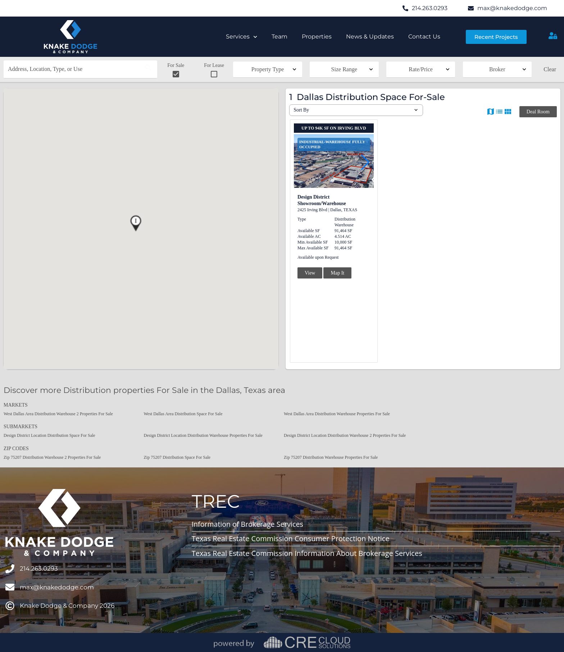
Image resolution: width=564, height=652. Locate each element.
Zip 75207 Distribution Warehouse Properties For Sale (331, 457)
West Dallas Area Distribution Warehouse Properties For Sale (337, 413)
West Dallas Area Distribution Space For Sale (183, 413)
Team (279, 36)
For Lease (214, 70)
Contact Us (424, 36)
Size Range (344, 69)
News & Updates (370, 36)
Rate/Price (421, 69)
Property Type (267, 69)
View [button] (310, 273)
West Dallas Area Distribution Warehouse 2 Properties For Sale (58, 413)
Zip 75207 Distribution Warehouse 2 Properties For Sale (52, 457)
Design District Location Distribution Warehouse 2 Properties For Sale (345, 435)
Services (241, 36)
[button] (136, 223)
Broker (497, 69)
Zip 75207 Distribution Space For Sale (177, 457)
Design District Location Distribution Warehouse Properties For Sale (203, 435)
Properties (317, 36)
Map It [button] (337, 273)
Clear (549, 69)
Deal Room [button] (538, 111)
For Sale (175, 70)
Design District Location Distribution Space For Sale (49, 435)
